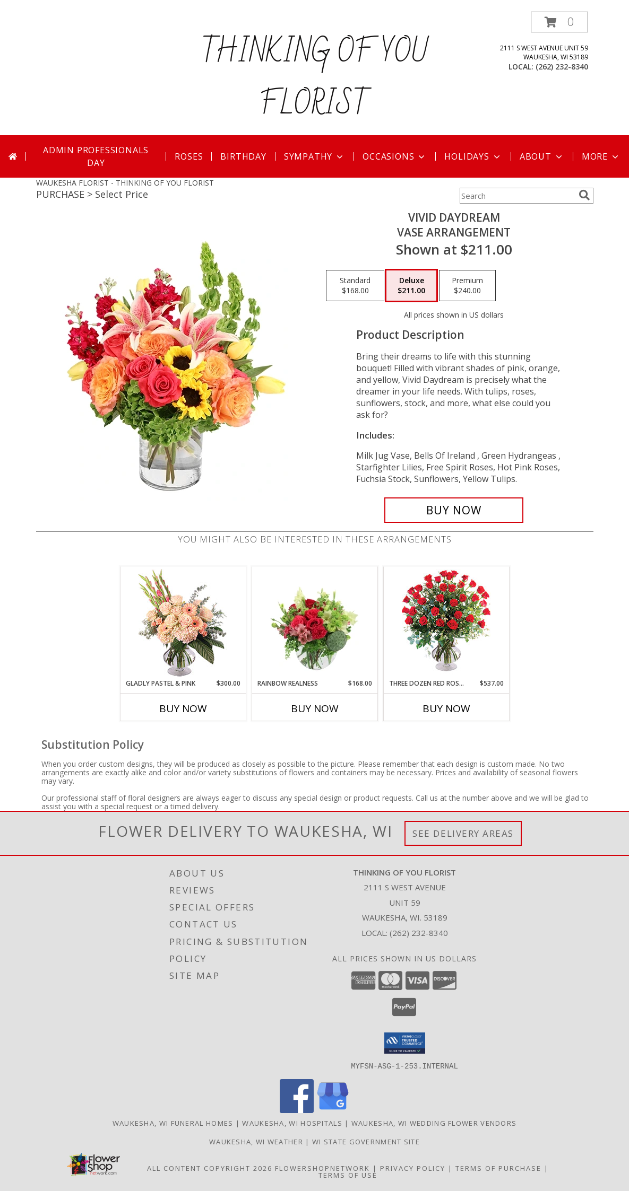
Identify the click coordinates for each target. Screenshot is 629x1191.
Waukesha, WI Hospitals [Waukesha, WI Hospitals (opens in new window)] (292, 1122)
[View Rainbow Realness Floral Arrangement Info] (314, 622)
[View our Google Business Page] (333, 1110)
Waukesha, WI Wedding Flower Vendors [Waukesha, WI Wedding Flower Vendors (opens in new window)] (434, 1122)
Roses (189, 156)
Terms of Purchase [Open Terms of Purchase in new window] (498, 1167)
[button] (559, 22)
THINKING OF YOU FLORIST (314, 78)
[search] (584, 195)
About (542, 156)
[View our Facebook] (297, 1110)
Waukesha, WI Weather (256, 1141)
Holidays (473, 156)
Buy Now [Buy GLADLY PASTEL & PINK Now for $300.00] (183, 708)
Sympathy (314, 156)
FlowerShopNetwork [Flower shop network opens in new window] (322, 1167)
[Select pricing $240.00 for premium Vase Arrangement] (467, 285)
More (601, 156)
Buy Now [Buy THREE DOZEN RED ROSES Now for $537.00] (446, 708)
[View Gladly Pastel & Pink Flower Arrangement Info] (183, 623)
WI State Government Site (366, 1141)
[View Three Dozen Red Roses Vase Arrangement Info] (446, 623)
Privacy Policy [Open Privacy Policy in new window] (412, 1167)
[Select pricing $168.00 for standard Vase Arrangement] (355, 285)
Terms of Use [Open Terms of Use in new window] (347, 1174)
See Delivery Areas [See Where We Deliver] (463, 833)
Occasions (395, 156)
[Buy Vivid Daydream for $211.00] (454, 510)
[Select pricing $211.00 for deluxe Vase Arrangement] (411, 285)
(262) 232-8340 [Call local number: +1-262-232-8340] (562, 67)
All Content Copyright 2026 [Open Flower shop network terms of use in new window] (209, 1167)
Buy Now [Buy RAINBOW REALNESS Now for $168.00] (315, 708)
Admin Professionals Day (96, 156)
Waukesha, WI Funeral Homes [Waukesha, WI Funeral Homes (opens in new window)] (173, 1122)
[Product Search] (517, 195)
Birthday (243, 156)
